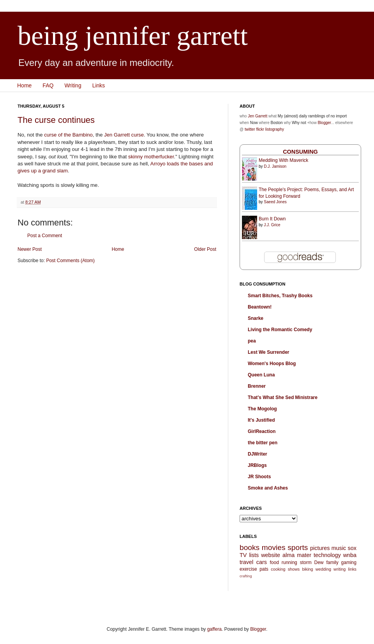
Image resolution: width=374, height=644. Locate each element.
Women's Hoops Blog (272, 363)
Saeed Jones (275, 202)
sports (298, 547)
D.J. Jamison (275, 166)
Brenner (257, 386)
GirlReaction (261, 431)
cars (261, 562)
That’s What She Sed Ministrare (283, 397)
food (274, 562)
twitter (250, 129)
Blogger (324, 123)
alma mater (296, 555)
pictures (320, 548)
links (352, 569)
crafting (246, 576)
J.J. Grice (272, 225)
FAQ (47, 85)
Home (24, 85)
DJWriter (257, 454)
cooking (278, 569)
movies (274, 547)
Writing (72, 85)
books (249, 547)
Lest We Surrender (268, 352)
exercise (248, 569)
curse (137, 135)
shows (294, 569)
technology (327, 555)
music (339, 548)
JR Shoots (259, 476)
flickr (260, 129)
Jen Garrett (117, 135)
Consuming (300, 152)
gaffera (214, 629)
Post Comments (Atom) (70, 260)
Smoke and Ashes (268, 488)
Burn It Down (272, 219)
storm (306, 562)
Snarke (255, 318)
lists (254, 555)
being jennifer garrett (133, 36)
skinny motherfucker (151, 157)
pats (263, 569)
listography (274, 129)
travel (246, 562)
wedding (323, 569)
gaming (348, 562)
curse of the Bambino (68, 135)
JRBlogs (257, 465)
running (289, 562)
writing (339, 569)
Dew (319, 562)
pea (252, 341)
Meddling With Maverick (283, 160)
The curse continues (56, 120)
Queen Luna (261, 375)
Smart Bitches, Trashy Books (280, 295)
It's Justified (261, 420)
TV (243, 555)
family (332, 562)
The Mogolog (262, 409)
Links (98, 85)
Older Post (205, 249)
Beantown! (260, 307)
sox (352, 548)
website (270, 555)
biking (307, 569)
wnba (349, 555)
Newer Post (30, 249)
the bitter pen (262, 442)
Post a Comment (44, 235)
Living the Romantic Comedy (280, 329)
